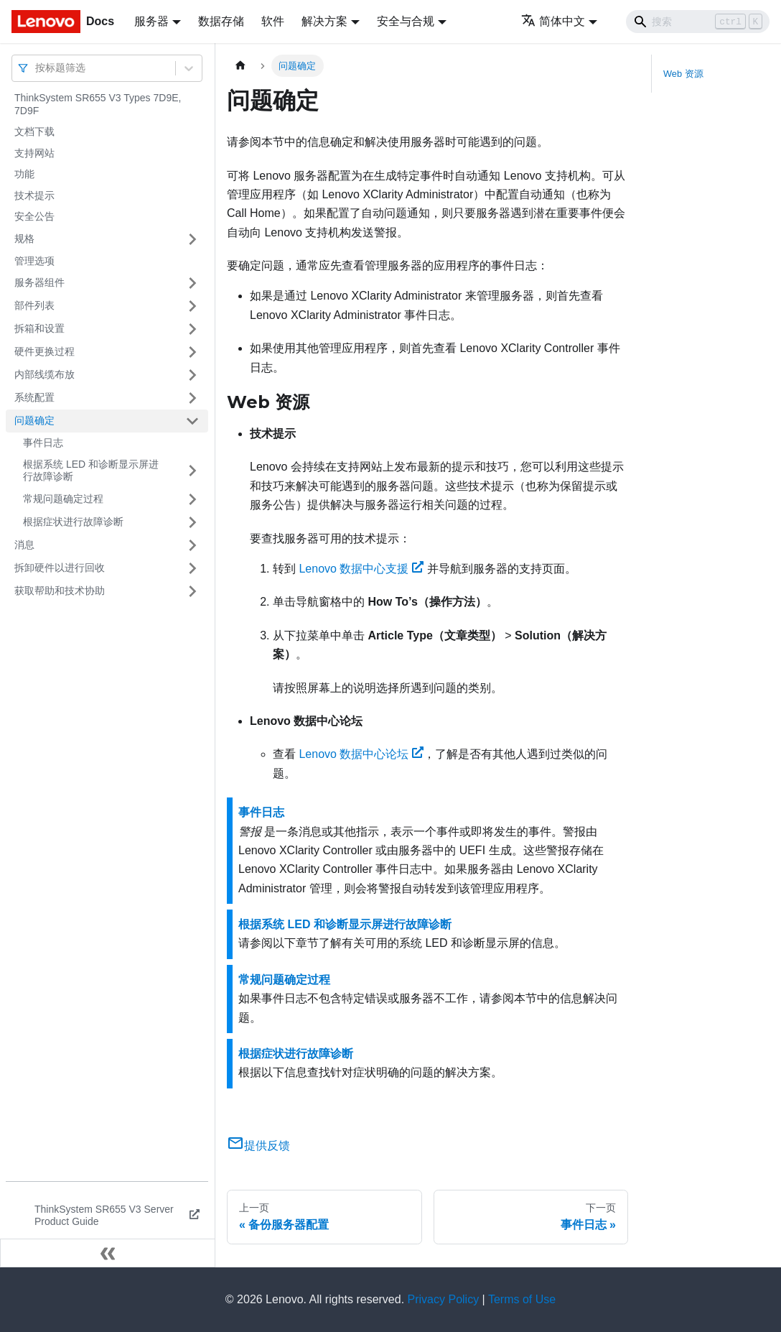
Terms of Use (522, 1299)
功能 (24, 174)
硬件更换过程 (44, 351)
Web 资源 (683, 73)
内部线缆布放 (44, 374)
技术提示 (34, 195)
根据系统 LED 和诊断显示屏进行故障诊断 (91, 470)
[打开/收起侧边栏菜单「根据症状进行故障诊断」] (192, 522)
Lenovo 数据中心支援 (361, 569)
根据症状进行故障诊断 (73, 521)
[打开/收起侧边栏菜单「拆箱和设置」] (192, 329)
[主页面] (240, 66)
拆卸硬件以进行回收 (59, 567)
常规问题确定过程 (63, 498)
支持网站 (34, 153)
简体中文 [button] (553, 21)
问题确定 (34, 420)
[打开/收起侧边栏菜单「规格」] (192, 239)
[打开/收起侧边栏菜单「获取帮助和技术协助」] (192, 591)
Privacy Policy (444, 1299)
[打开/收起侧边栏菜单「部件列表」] (192, 306)
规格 (24, 238)
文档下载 (34, 131)
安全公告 (34, 216)
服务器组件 (39, 282)
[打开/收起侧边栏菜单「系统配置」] (192, 398)
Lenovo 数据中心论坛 (361, 754)
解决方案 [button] (324, 21)
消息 (24, 544)
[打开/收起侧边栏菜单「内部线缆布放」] (192, 375)
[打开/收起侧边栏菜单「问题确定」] (192, 421)
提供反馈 (258, 1145)
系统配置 (34, 397)
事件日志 (43, 442)
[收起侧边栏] (107, 1253)
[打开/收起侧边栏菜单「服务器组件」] (192, 283)
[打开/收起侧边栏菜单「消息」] (192, 545)
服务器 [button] (151, 21)
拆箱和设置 (39, 328)
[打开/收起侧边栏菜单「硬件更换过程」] (192, 352)
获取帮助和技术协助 (59, 590)
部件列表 (34, 305)
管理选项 (34, 261)
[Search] (698, 21)
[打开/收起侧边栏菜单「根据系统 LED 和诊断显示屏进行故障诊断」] (192, 471)
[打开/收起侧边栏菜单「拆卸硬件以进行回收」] (192, 568)
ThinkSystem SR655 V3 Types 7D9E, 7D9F (97, 104)
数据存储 (221, 21)
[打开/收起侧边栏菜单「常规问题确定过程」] (192, 499)
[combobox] (36, 68)
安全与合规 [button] (405, 21)
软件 (272, 21)
